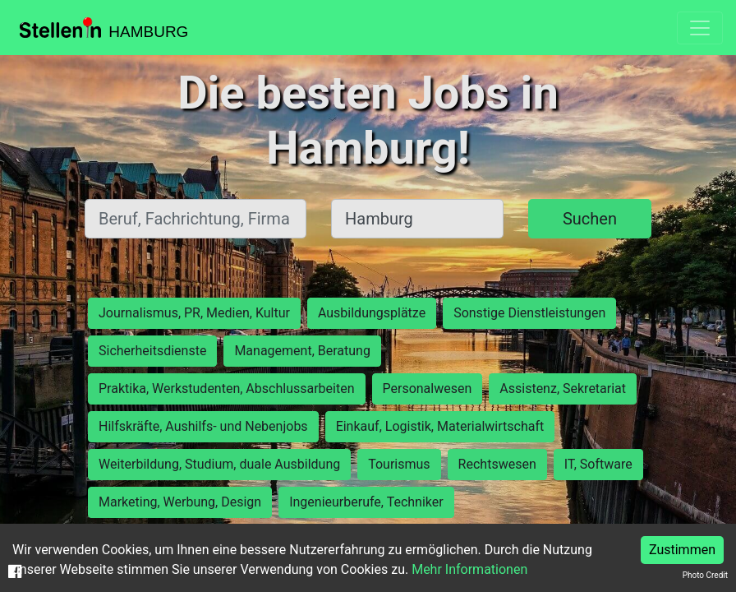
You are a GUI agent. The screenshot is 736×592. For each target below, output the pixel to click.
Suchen (590, 219)
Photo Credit (705, 575)
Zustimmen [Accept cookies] (682, 549)
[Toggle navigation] (700, 28)
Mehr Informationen (469, 569)
